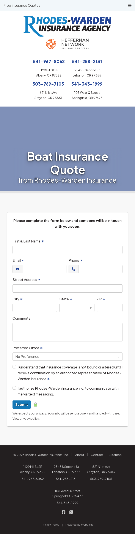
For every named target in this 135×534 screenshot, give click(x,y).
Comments (21, 318)
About (79, 455)
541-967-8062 (33, 479)
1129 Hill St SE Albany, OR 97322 (32, 469)
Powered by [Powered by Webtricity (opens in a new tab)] (79, 524)
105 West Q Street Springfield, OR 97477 (67, 493)
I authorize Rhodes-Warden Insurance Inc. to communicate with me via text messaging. (68, 391)
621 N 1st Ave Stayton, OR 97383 (101, 469)
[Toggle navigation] (129, 5)
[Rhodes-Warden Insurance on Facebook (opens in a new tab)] (63, 511)
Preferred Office (28, 348)
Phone (76, 260)
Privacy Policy (50, 524)
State (65, 299)
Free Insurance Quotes (21, 5)
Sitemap (116, 455)
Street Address (27, 279)
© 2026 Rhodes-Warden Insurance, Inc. (41, 455)
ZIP (101, 299)
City (18, 299)
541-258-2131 (66, 479)
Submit (21, 404)
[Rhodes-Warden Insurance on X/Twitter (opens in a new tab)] (71, 511)
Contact (97, 455)
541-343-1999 (67, 503)
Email (18, 260)
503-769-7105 (101, 479)
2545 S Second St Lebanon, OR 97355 (66, 469)
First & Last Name (28, 241)
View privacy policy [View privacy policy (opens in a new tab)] (26, 418)
